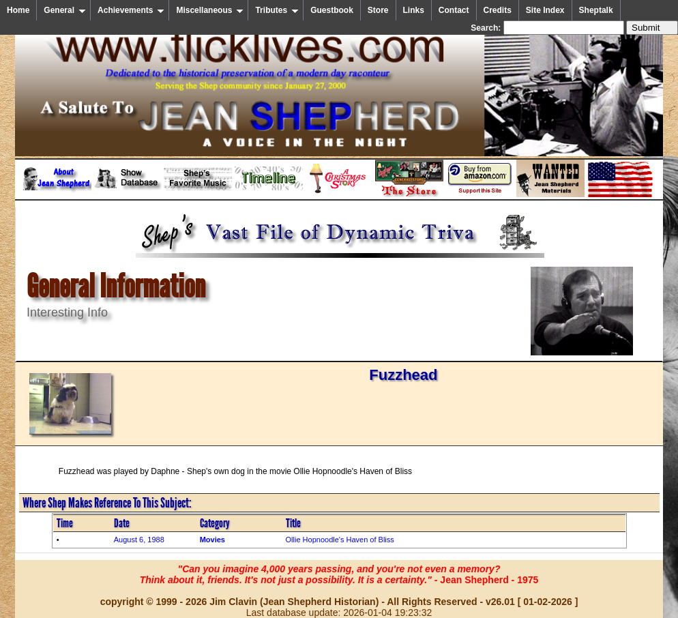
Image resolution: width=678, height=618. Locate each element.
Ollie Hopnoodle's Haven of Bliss (340, 539)
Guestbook (331, 10)
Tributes (277, 10)
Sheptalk (596, 10)
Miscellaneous (210, 10)
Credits (498, 10)
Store (378, 10)
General (65, 10)
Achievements (131, 10)
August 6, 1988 (139, 539)
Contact (454, 10)
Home (18, 10)
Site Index (545, 10)
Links (413, 10)
